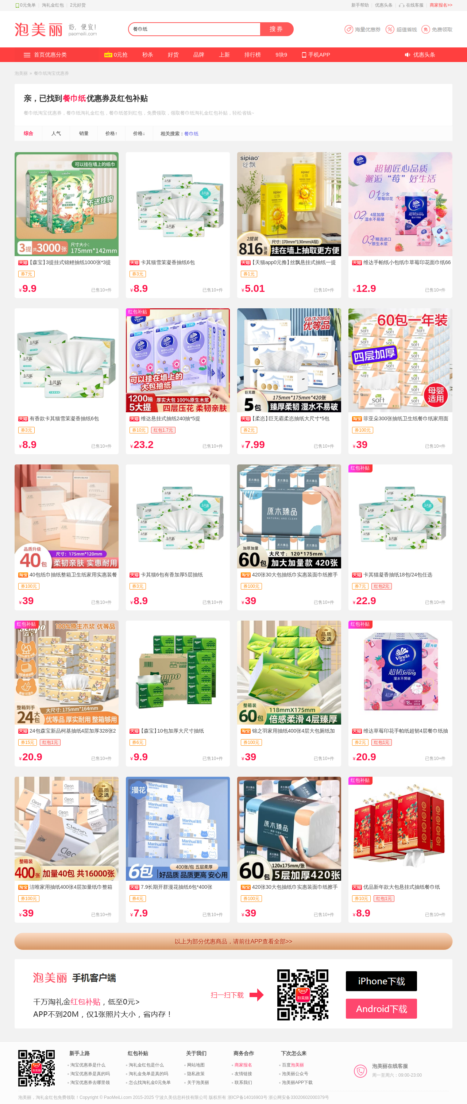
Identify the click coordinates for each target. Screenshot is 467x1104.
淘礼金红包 (53, 5)
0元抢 (121, 54)
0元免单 (28, 5)
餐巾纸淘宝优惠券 (51, 73)
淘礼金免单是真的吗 (148, 1073)
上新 (224, 54)
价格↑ (111, 133)
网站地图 (196, 1065)
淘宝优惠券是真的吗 (90, 1073)
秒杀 (147, 54)
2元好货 (78, 5)
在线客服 (415, 5)
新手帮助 (360, 5)
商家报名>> (441, 5)
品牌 (198, 54)
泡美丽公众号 (295, 1073)
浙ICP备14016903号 (247, 1097)
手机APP (319, 54)
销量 (84, 133)
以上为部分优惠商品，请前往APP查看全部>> (234, 941)
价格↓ (139, 133)
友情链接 (243, 1073)
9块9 (281, 54)
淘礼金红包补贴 (211, 113)
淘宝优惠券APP (398, 29)
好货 (173, 54)
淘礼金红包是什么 (146, 1065)
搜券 (276, 29)
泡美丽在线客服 (397, 1070)
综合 (28, 133)
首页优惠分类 (50, 54)
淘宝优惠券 (50, 113)
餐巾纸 (74, 98)
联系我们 (243, 1082)
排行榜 (252, 54)
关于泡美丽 (198, 1082)
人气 (56, 133)
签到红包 (132, 113)
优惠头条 (384, 5)
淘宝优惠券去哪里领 (90, 1082)
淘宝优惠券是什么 (87, 1065)
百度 (293, 1065)
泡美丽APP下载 (297, 1082)
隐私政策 (196, 1073)
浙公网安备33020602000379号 (299, 1097)
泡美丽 (21, 73)
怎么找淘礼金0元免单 (150, 1082)
